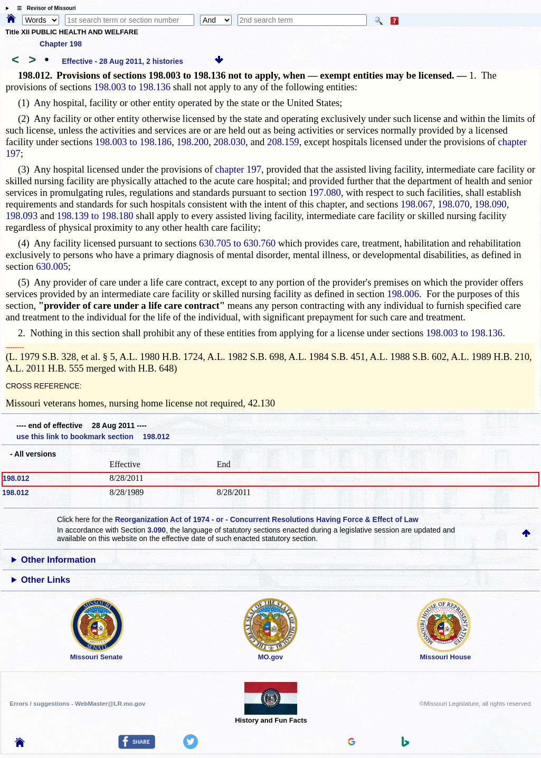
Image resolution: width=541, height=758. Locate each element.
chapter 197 (238, 169)
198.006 (403, 293)
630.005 (52, 266)
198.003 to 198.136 (132, 86)
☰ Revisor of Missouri (44, 8)
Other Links (45, 580)
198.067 (417, 204)
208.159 (283, 141)
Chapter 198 (61, 44)
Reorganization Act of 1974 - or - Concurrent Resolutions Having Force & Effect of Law (267, 519)
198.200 (193, 141)
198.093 (22, 215)
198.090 (490, 204)
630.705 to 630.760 (237, 243)
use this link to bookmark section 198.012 (92, 436)
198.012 (16, 478)
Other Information (58, 560)
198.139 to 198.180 (95, 215)
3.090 (156, 530)
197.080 (325, 192)
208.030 (229, 141)
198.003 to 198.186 (133, 141)
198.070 (454, 204)
